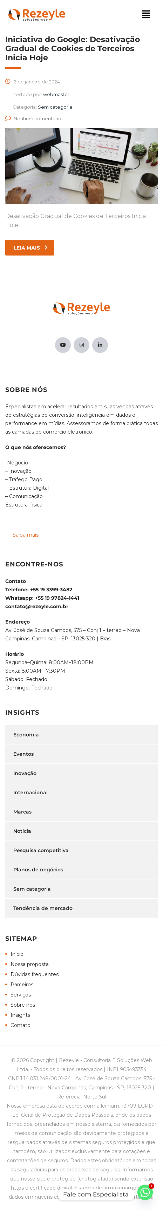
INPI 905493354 (127, 1069)
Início (17, 954)
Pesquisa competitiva (41, 850)
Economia (26, 735)
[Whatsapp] (145, 1194)
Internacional (30, 792)
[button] (146, 14)
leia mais (31, 248)
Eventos (23, 754)
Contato (20, 1025)
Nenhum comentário (33, 118)
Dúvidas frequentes (35, 974)
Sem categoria (32, 889)
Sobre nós (23, 1005)
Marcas (22, 812)
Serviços (21, 995)
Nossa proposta (30, 964)
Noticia (22, 831)
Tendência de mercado (43, 908)
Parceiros (22, 984)
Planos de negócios (38, 869)
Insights (20, 1015)
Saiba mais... (27, 535)
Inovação (24, 773)
